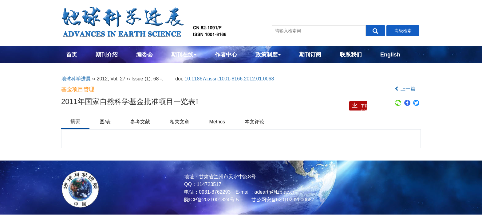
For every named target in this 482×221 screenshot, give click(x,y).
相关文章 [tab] (179, 121)
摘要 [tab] (75, 121)
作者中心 (226, 55)
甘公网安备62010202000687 (282, 199)
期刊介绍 (107, 55)
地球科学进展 (76, 78)
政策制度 (268, 55)
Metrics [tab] (217, 121)
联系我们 (351, 55)
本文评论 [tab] (254, 121)
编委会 (144, 55)
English (390, 55)
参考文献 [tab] (140, 121)
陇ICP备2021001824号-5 (211, 199)
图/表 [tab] (105, 121)
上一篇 (404, 88)
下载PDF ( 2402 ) (365, 107)
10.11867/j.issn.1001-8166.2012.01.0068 (229, 78)
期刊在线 (183, 55)
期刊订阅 (310, 55)
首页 (71, 55)
